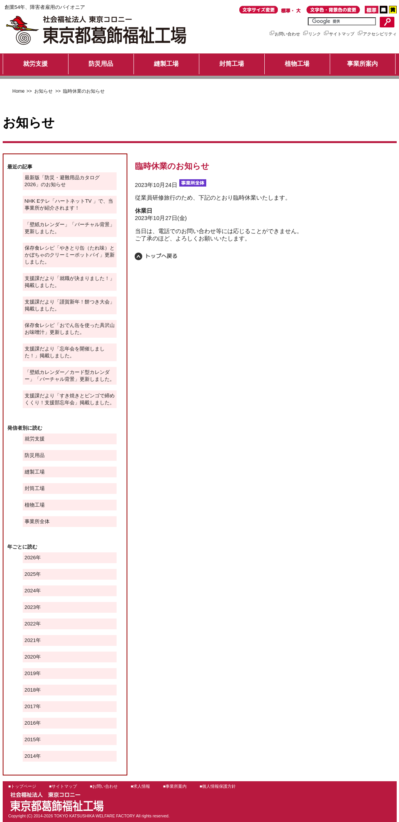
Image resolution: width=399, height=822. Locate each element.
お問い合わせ (284, 34)
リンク (311, 34)
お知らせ (43, 91)
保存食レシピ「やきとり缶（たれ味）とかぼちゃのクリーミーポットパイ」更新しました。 (70, 255)
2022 (30, 624)
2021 (30, 640)
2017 (30, 706)
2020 (30, 657)
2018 (30, 690)
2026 (30, 557)
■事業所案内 (175, 786)
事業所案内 (362, 63)
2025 (30, 574)
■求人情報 (140, 786)
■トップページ (22, 786)
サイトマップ (338, 34)
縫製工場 (166, 63)
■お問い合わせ (104, 786)
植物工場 (297, 63)
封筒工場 (231, 63)
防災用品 (100, 63)
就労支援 (35, 63)
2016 (30, 723)
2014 (30, 756)
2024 (30, 591)
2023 (30, 607)
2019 (30, 673)
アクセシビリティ (377, 34)
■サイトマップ (63, 786)
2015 (30, 739)
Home (18, 91)
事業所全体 (37, 521)
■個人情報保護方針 (218, 786)
